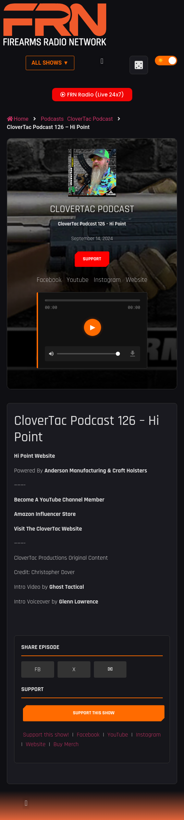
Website (136, 280)
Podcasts (52, 119)
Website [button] (36, 744)
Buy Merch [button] (66, 744)
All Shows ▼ (50, 63)
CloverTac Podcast (90, 119)
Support (92, 259)
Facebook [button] (88, 735)
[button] (102, 61)
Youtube (77, 280)
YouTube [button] (118, 735)
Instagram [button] (148, 735)
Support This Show (93, 713)
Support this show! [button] (46, 735)
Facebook (49, 280)
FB (38, 669)
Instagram (107, 280)
